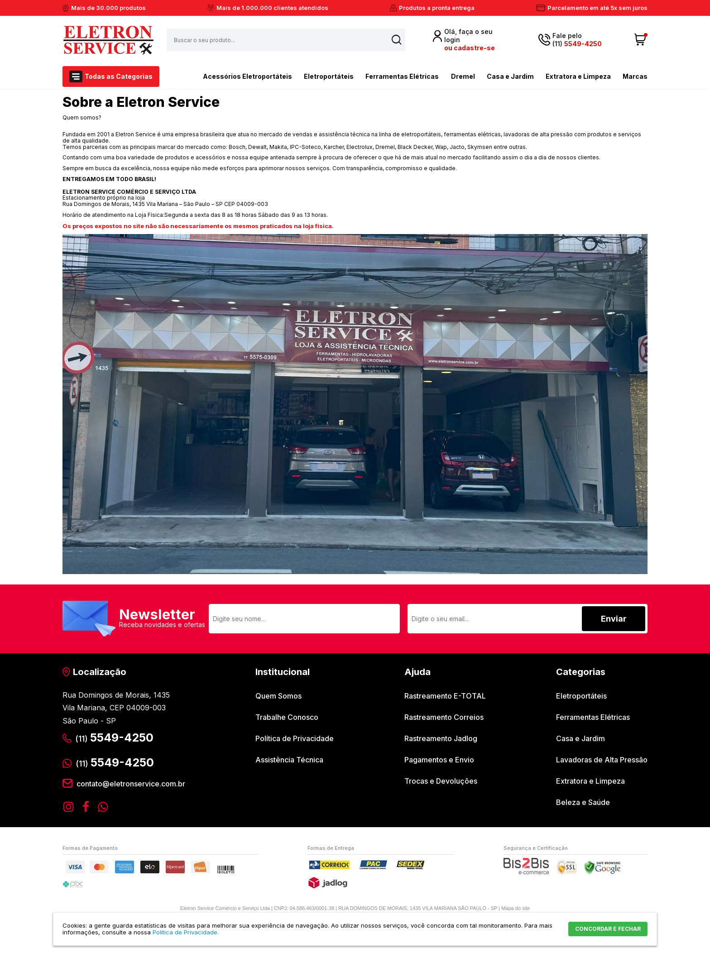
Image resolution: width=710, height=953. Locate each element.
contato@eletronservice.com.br (131, 783)
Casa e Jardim (510, 76)
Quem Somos (278, 695)
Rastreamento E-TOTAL (445, 695)
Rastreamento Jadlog (440, 738)
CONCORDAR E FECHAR (608, 928)
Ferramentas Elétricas (402, 76)
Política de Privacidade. (186, 932)
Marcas (635, 76)
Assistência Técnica (289, 759)
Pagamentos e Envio (439, 759)
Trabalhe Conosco (286, 717)
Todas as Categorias (119, 76)
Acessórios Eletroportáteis (231, 75)
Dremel (463, 76)
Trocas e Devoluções (440, 780)
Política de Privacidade (294, 738)
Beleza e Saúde (583, 802)
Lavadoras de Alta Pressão (602, 759)
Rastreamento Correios (444, 717)
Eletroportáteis (329, 76)
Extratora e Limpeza (578, 76)
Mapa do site (515, 908)
